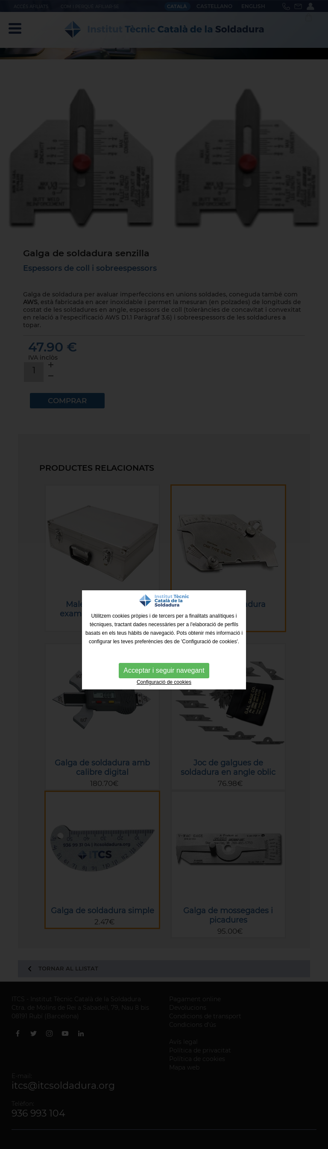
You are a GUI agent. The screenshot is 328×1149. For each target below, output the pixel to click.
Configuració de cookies (164, 682)
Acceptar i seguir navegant (163, 670)
